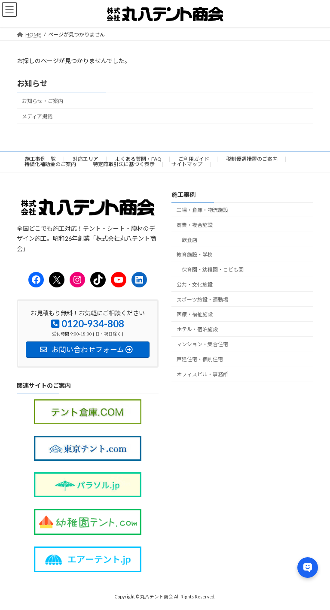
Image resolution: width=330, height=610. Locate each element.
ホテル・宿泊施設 (197, 329)
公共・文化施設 (195, 284)
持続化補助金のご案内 (50, 164)
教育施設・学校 (195, 255)
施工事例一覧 (40, 159)
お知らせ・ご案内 (42, 101)
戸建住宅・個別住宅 (200, 359)
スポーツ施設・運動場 (202, 299)
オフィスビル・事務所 (202, 374)
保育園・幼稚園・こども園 (213, 269)
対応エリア (85, 159)
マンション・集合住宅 (202, 344)
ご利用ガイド (193, 159)
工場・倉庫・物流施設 (202, 210)
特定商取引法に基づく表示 (124, 164)
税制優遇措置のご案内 (252, 159)
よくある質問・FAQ (138, 159)
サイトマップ (186, 164)
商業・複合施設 (195, 225)
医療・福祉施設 (195, 314)
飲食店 (189, 240)
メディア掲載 (37, 116)
